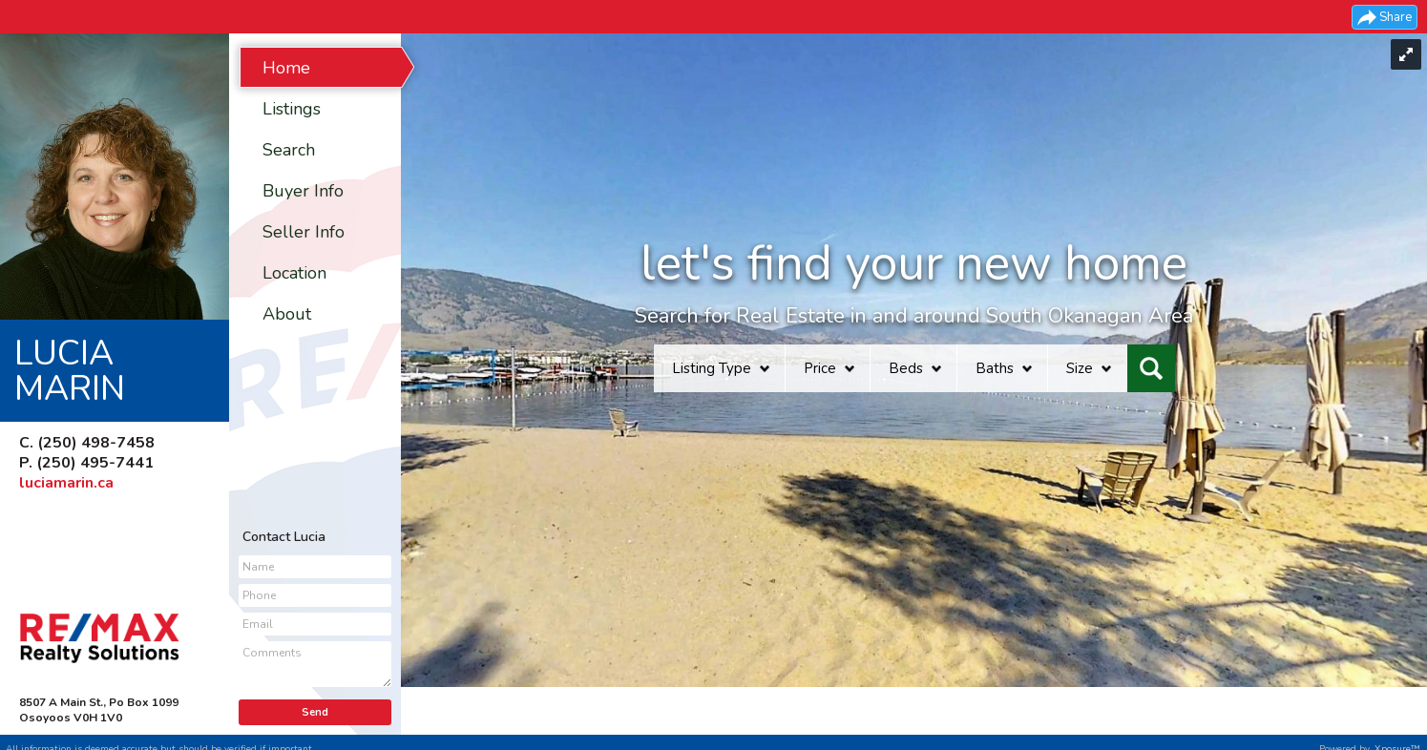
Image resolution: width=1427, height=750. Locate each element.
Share (1395, 17)
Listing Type (711, 368)
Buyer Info (303, 190)
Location (294, 272)
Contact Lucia (283, 537)
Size (1079, 368)
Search (288, 149)
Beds (906, 368)
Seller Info (303, 231)
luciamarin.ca (66, 482)
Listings (291, 108)
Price (820, 368)
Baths (995, 368)
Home (286, 67)
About (286, 313)
